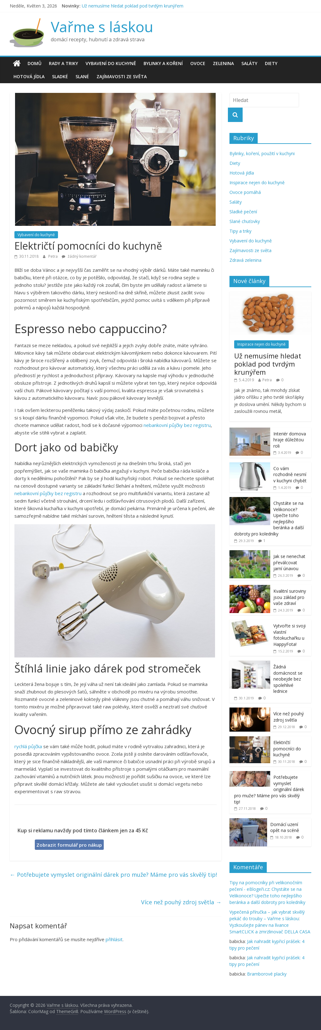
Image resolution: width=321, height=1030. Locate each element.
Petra (53, 256)
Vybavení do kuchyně (111, 63)
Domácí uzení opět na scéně (284, 827)
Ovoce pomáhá (245, 192)
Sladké (60, 76)
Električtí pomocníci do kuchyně (287, 748)
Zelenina (223, 63)
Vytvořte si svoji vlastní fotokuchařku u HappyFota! (289, 635)
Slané (82, 76)
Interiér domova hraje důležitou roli (289, 440)
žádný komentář (79, 256)
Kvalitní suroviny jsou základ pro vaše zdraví (289, 597)
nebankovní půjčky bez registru (177, 425)
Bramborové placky (267, 974)
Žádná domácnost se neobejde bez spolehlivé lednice (288, 679)
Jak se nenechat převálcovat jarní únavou (289, 562)
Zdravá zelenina (245, 260)
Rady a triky (63, 63)
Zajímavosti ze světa (122, 76)
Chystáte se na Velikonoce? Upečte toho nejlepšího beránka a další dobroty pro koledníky (267, 895)
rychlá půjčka (28, 746)
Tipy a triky (240, 231)
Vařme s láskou (102, 26)
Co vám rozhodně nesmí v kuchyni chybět (290, 474)
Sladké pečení (243, 212)
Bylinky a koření (163, 63)
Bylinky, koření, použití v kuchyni (262, 153)
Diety (271, 63)
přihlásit (114, 939)
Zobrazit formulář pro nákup (69, 845)
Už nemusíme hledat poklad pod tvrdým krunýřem (132, 6)
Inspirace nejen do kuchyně (257, 182)
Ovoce (197, 63)
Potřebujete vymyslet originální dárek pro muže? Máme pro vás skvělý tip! (113, 874)
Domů (34, 63)
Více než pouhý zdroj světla (181, 902)
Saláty (249, 63)
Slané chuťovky (244, 221)
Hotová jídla (29, 76)
